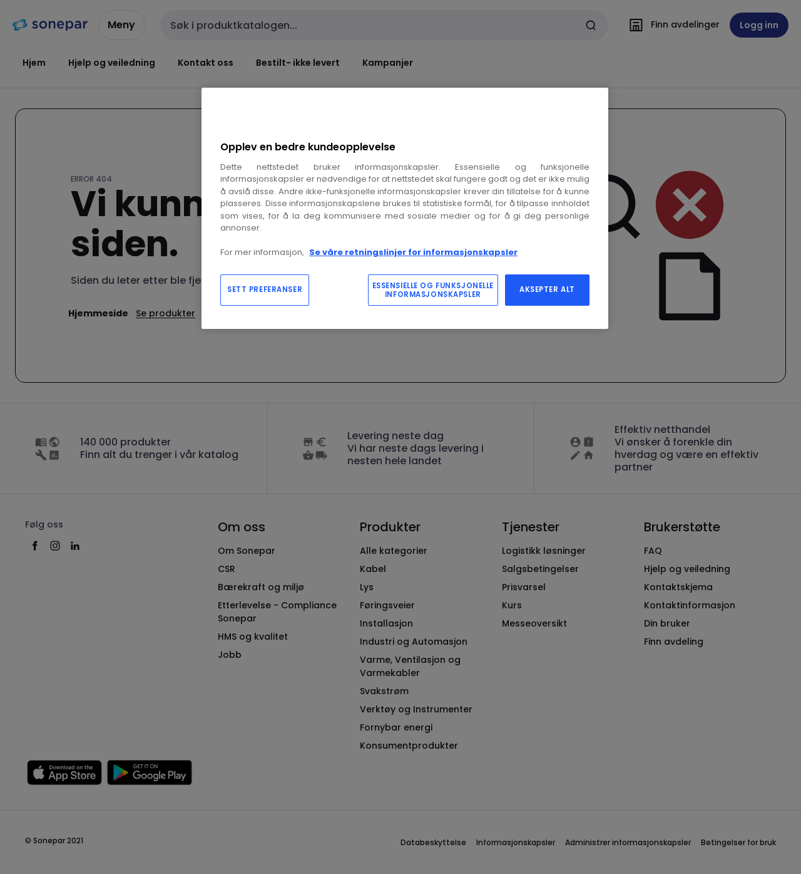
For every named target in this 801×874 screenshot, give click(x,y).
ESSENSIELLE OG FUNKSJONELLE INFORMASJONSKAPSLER (433, 290)
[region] (405, 208)
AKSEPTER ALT (547, 289)
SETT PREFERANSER (264, 289)
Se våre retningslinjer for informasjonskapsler (413, 252)
